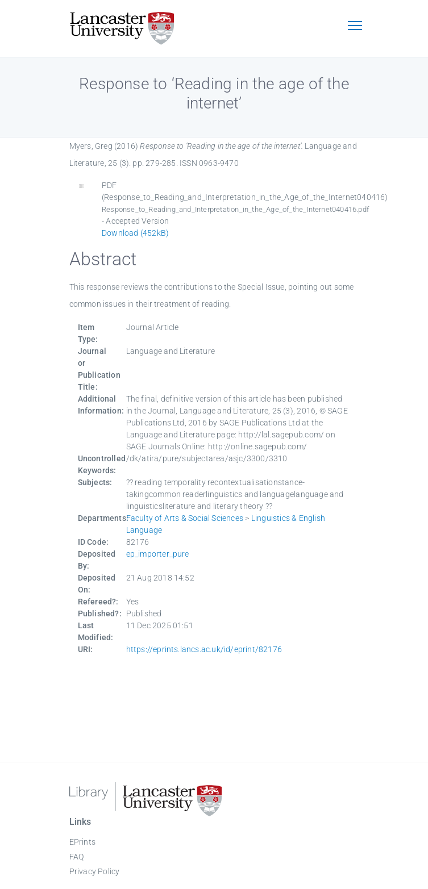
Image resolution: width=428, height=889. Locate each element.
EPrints (82, 841)
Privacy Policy (94, 871)
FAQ (76, 856)
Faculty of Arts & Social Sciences (185, 518)
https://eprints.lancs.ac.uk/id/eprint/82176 (204, 649)
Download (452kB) (135, 232)
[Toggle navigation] (355, 26)
